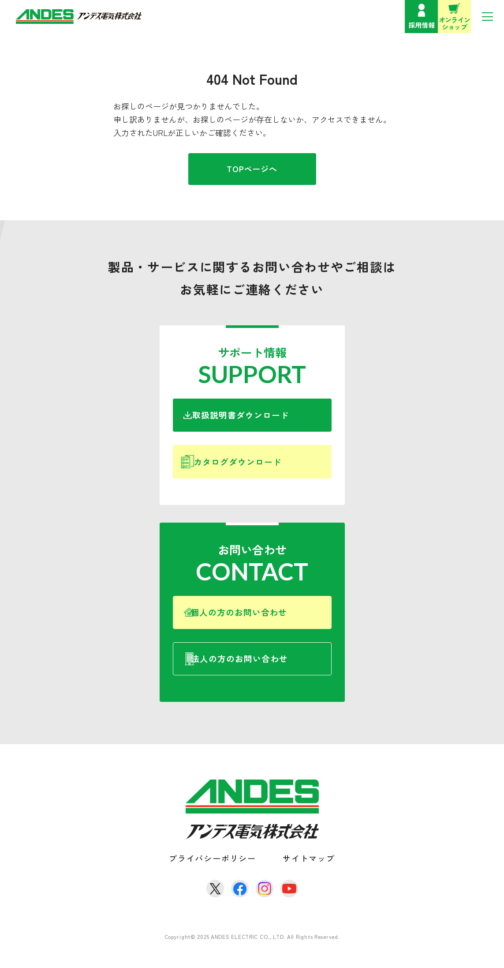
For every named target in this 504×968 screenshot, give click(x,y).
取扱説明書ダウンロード (261, 417)
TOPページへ (252, 168)
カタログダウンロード (259, 468)
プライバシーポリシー (212, 875)
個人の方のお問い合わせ (262, 623)
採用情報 (421, 25)
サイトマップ (309, 875)
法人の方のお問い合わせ (264, 674)
